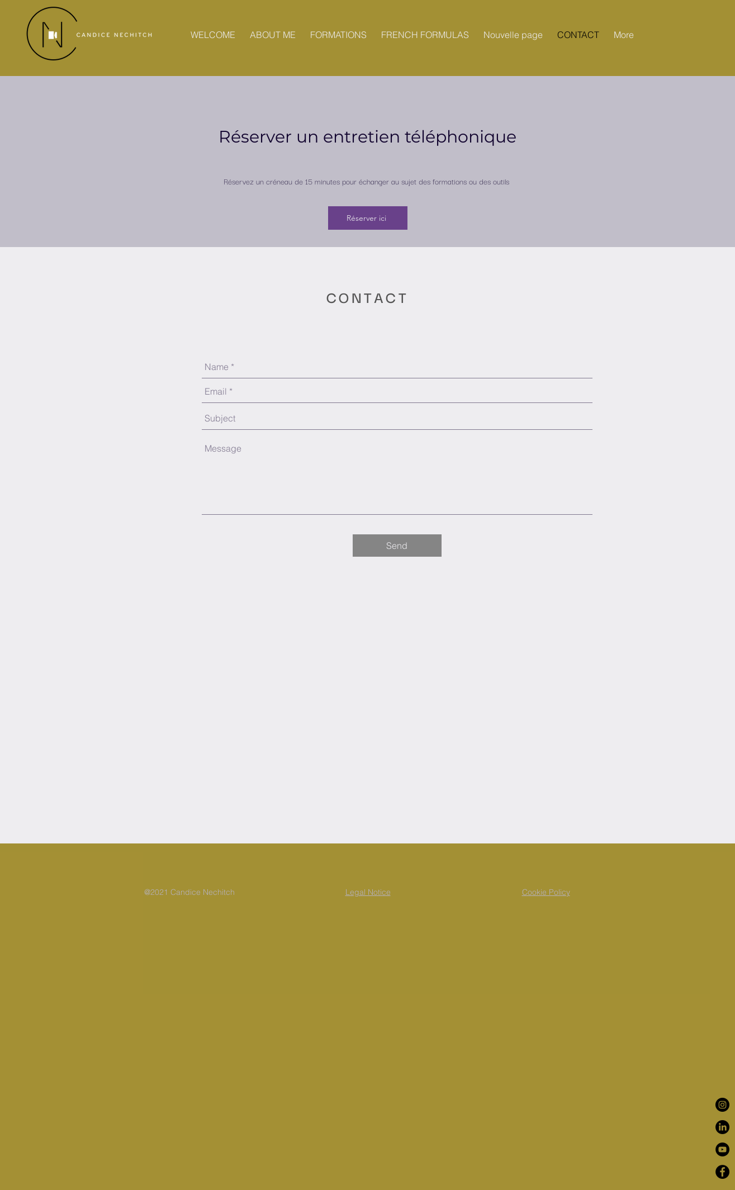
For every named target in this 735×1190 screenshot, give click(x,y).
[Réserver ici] (367, 218)
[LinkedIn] (722, 1127)
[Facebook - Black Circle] (722, 1172)
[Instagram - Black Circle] (722, 1105)
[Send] (397, 545)
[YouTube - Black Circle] (722, 1149)
